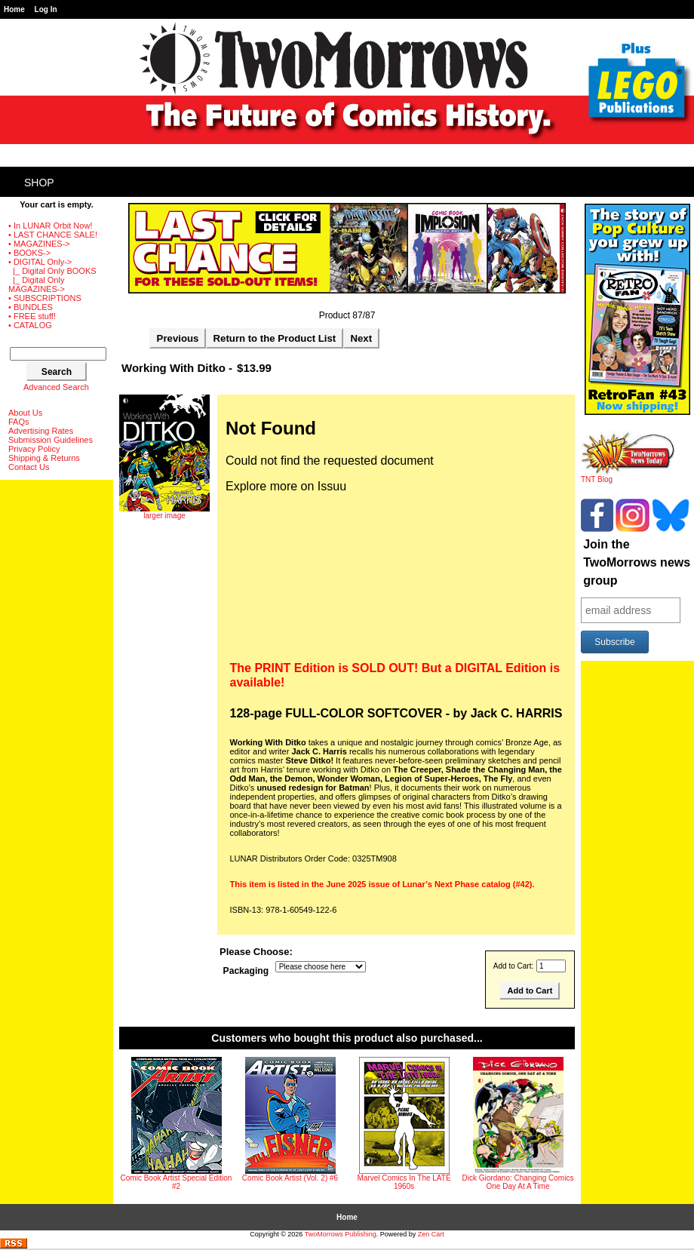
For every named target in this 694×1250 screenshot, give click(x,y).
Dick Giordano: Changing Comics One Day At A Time (518, 1182)
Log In (46, 9)
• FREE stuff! (32, 316)
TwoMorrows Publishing (340, 1234)
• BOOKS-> (29, 252)
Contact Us (28, 466)
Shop (39, 183)
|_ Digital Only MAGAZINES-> (36, 284)
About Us (25, 412)
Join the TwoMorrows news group (636, 562)
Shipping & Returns (44, 457)
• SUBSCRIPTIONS (44, 298)
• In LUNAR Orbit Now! (50, 225)
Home (14, 9)
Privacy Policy (34, 448)
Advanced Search (56, 387)
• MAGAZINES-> (39, 243)
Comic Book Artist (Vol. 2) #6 (290, 1178)
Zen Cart (431, 1234)
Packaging (246, 971)
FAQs (18, 421)
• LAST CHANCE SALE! (52, 234)
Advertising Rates (40, 430)
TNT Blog (628, 476)
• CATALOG (30, 325)
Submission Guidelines (50, 439)
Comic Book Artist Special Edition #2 (176, 1182)
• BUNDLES (30, 307)
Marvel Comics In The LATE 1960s (403, 1182)
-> (40, 261)
